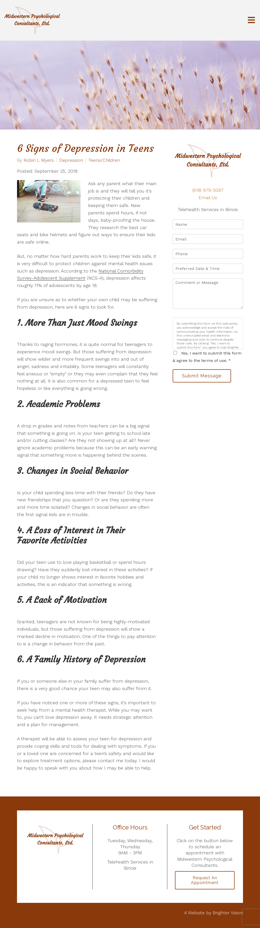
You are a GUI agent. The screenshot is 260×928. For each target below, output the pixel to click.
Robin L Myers (39, 160)
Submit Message (202, 375)
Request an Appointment (205, 880)
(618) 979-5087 (207, 190)
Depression (71, 160)
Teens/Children (104, 160)
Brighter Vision (228, 912)
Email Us (208, 197)
